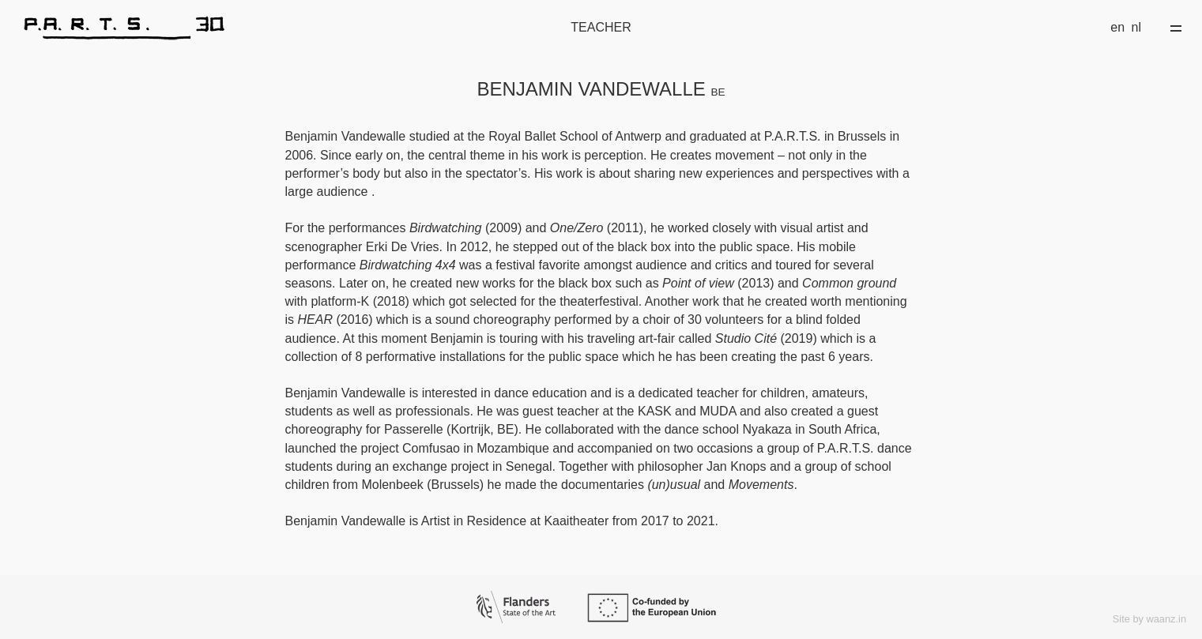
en (1117, 27)
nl (1136, 27)
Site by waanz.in (1149, 619)
